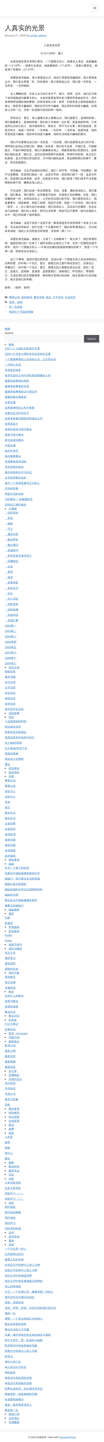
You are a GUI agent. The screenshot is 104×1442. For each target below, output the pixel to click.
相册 (11, 1129)
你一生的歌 (16, 307)
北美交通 (10, 402)
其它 (7, 807)
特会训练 (14, 1117)
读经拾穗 (11, 609)
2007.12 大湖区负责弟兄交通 (22, 348)
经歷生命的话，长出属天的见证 (24, 1388)
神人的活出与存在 (15, 1367)
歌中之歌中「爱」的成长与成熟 (24, 1340)
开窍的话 (10, 1088)
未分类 (13, 1071)
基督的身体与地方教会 (18, 429)
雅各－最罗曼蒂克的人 (18, 1405)
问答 (11, 776)
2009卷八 (10, 663)
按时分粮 (14, 973)
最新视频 (10, 1061)
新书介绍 (10, 1045)
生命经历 (70, 297)
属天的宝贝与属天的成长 (20, 1297)
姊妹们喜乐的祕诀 (15, 884)
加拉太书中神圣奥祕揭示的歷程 (24, 1281)
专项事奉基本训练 (15, 461)
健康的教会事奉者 (15, 397)
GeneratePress (68, 1437)
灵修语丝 (10, 987)
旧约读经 (10, 1217)
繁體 (7, 329)
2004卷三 (10, 636)
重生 (7, 764)
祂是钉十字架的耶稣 (21, 312)
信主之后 (10, 952)
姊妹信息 (10, 671)
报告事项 (14, 860)
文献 (7, 917)
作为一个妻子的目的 (17, 868)
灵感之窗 (11, 620)
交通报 (13, 508)
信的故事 (14, 713)
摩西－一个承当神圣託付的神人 (24, 1318)
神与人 (9, 1153)
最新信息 (10, 1056)
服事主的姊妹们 (14, 905)
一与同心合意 (13, 364)
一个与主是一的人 (15, 1248)
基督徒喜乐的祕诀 (15, 732)
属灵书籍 (39, 297)
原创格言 (10, 977)
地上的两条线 (13, 1286)
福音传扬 (10, 839)
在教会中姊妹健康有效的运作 (22, 873)
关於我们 (14, 1418)
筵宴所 (9, 923)
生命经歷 (10, 823)
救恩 (7, 1142)
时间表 (13, 1020)
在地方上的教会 (14, 996)
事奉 (11, 344)
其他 (7, 802)
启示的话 (10, 1083)
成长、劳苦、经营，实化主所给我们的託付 (30, 1308)
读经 (11, 1203)
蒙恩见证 (14, 1170)
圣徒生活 (11, 588)
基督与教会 (11, 1001)
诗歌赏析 (11, 604)
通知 (11, 1240)
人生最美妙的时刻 (15, 721)
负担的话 (11, 615)
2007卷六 (10, 652)
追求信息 (10, 703)
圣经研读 (26, 297)
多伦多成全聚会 (14, 440)
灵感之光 (10, 1094)
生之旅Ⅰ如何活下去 (16, 748)
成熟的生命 (11, 969)
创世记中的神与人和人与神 (21, 1270)
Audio (8, 935)
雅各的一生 (11, 1410)
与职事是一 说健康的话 (18, 499)
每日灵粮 (10, 982)
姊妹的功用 (11, 895)
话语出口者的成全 (15, 504)
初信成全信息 (13, 726)
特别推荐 (14, 1113)
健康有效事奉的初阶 (17, 381)
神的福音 (10, 1372)
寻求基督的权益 (14, 467)
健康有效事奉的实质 (17, 386)
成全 (48, 297)
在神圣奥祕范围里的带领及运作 (24, 418)
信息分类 (14, 667)
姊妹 (9, 523)
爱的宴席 (14, 1109)
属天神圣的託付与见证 (18, 472)
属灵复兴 (10, 958)
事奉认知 (14, 297)
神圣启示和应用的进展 (18, 1378)
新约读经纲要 (13, 1212)
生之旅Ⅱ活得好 (13, 743)
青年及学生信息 (14, 709)
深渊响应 (11, 561)
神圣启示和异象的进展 (18, 1383)
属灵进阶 (10, 963)
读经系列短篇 (13, 1228)
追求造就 (14, 1236)
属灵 (11, 913)
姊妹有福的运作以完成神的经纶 (24, 889)
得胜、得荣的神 (14, 1302)
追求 (11, 1232)
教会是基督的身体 (15, 1324)
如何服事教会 (13, 456)
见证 (9, 593)
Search (9, 333)
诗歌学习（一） (14, 1193)
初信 (9, 518)
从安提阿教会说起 (15, 477)
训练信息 (10, 698)
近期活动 (10, 1029)
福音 (9, 577)
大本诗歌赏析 (13, 1182)
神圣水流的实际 (14, 494)
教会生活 (10, 813)
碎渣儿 (9, 1356)
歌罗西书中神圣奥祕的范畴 (21, 1345)
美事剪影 (11, 582)
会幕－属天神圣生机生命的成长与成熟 (28, 1335)
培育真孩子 (11, 424)
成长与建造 (15, 948)
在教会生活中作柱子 (17, 413)
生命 (9, 566)
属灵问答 (11, 534)
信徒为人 (10, 791)
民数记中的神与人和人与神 (21, 1351)
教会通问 (11, 545)
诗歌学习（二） (14, 1199)
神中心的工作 (13, 1361)
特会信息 (10, 693)
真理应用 (10, 834)
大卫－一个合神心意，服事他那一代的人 (29, 1292)
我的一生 (10, 1313)
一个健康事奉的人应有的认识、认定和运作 (30, 359)
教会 (11, 991)
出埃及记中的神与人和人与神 (22, 1265)
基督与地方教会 (14, 434)
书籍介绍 (14, 1037)
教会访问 (14, 1016)
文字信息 (58, 297)
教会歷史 (11, 539)
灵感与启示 (15, 1079)
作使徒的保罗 (13, 370)
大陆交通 (10, 445)
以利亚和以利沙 (14, 1254)
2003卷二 (10, 631)
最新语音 (10, 1067)
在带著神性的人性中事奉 (20, 407)
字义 (9, 529)
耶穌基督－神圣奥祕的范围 (21, 1394)
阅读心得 (14, 1414)
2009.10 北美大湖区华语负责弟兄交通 (28, 354)
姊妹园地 (14, 909)
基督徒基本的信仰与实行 (20, 737)
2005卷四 (10, 642)
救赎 (7, 1147)
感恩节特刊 (15, 944)
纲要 (11, 1162)
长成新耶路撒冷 (14, 1399)
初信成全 (14, 768)
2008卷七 (10, 658)
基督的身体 (11, 1006)
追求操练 (10, 850)
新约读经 (10, 1207)
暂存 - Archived (18, 1033)
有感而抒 (11, 550)
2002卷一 (10, 625)
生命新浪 (14, 1121)
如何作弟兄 (11, 451)
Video (8, 940)
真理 (9, 572)
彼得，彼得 (16, 302)
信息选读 (11, 512)
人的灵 (9, 1137)
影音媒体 (14, 931)
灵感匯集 (14, 1422)
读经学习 (10, 1223)
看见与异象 (11, 1099)
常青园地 (14, 927)
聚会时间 (14, 1166)
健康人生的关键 (14, 1259)
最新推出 (14, 1041)
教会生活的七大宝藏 (17, 1329)
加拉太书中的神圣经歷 (18, 1275)
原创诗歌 (14, 772)
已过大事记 (11, 1024)
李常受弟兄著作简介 (18, 555)
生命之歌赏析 (13, 1188)
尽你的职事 (11, 488)
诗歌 (7, 1104)
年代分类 (10, 682)
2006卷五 (10, 647)
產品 (11, 1125)
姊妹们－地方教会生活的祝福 (22, 878)
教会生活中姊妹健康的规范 (21, 900)
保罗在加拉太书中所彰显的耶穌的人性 (28, 375)
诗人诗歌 (11, 599)
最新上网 (10, 1051)
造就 (11, 1244)
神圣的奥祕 (11, 753)
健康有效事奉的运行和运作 (21, 391)
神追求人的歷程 (14, 759)
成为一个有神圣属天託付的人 (22, 483)
